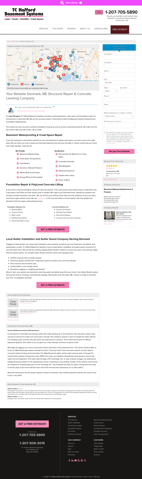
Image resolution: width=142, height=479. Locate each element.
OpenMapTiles (78, 78)
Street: (106, 69)
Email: (106, 102)
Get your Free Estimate (119, 149)
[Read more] (119, 219)
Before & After (99, 447)
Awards (70, 444)
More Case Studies (13, 318)
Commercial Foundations (103, 426)
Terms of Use (88, 474)
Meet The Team (73, 450)
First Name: (108, 52)
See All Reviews (110, 177)
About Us (86, 28)
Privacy (113, 141)
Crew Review (72, 418)
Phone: (107, 94)
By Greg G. (110, 166)
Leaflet (70, 78)
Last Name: (108, 60)
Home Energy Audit (101, 432)
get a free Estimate (32, 422)
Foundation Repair (74, 426)
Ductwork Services (74, 432)
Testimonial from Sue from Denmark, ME (30, 109)
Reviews (73, 28)
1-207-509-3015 (32, 441)
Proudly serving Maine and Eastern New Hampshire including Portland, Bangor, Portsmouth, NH (122, 18)
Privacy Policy (77, 474)
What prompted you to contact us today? (118, 111)
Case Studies (98, 441)
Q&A (69, 447)
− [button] (96, 74)
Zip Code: (124, 85)
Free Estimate (120, 28)
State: (106, 85)
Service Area (102, 28)
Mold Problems (99, 423)
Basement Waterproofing (103, 418)
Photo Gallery (99, 450)
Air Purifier (71, 429)
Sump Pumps (99, 420)
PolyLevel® (41, 196)
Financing (71, 452)
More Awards (108, 222)
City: (106, 77)
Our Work (59, 28)
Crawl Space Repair (75, 423)
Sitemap (97, 474)
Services (44, 28)
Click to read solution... (26, 301)
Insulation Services (100, 429)
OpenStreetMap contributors (91, 78)
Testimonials (98, 444)
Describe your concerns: (112, 119)
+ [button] (96, 71)
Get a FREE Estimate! (53, 227)
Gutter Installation (74, 420)
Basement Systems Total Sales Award (123, 211)
